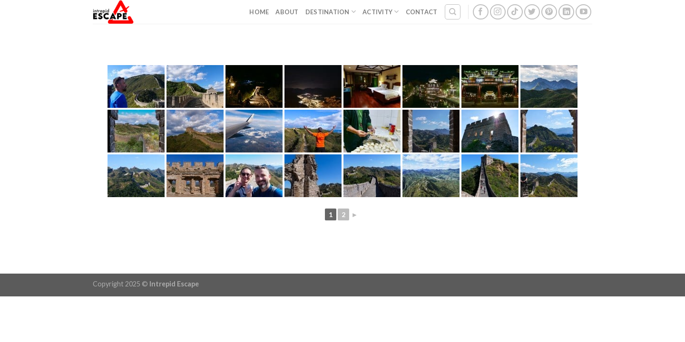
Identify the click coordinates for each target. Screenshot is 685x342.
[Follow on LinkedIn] (566, 12)
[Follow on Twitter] (532, 12)
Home (259, 12)
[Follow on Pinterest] (549, 12)
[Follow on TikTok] (515, 12)
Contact (422, 12)
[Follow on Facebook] (481, 12)
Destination (330, 11)
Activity (380, 11)
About (286, 12)
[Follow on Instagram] (498, 12)
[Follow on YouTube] (583, 12)
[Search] (452, 11)
